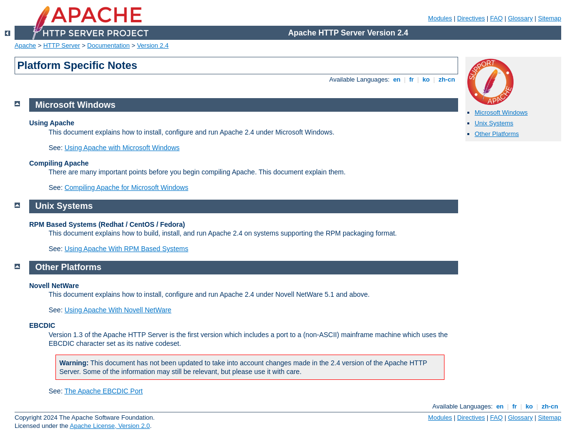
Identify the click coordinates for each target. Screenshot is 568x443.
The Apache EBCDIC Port (103, 391)
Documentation (108, 45)
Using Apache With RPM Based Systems (126, 249)
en (396, 79)
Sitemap (549, 18)
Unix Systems (494, 123)
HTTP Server (61, 45)
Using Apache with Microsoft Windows (122, 148)
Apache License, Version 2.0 (110, 425)
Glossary (520, 18)
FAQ (496, 18)
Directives (471, 18)
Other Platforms (497, 133)
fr (412, 79)
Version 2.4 (153, 45)
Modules (440, 18)
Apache (25, 45)
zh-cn (447, 79)
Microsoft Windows (501, 112)
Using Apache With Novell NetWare (118, 310)
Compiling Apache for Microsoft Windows (126, 187)
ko (426, 79)
